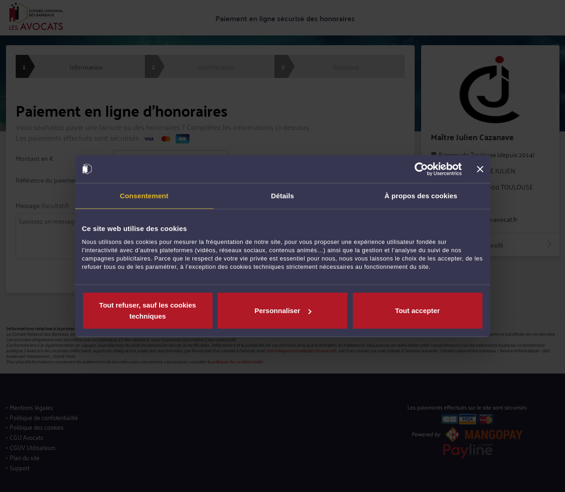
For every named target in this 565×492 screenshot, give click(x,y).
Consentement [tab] (144, 195)
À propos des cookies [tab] (421, 195)
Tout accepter (417, 310)
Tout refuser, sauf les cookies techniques (147, 310)
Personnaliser (283, 310)
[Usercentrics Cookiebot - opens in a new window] (421, 169)
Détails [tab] (282, 195)
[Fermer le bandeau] (480, 169)
